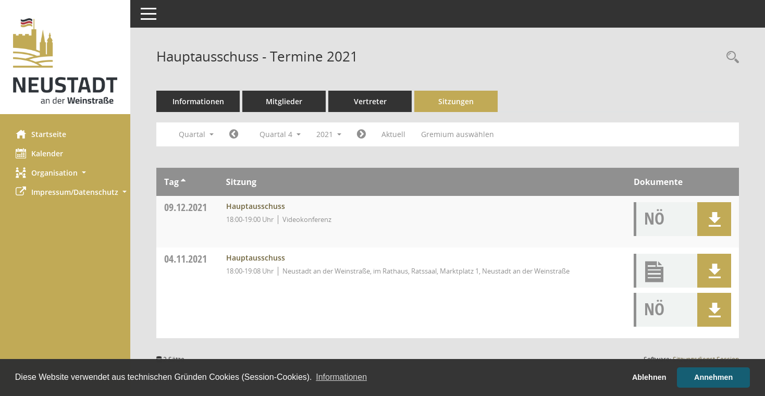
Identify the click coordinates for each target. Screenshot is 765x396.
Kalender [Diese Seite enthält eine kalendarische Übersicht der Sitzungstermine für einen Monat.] (39, 153)
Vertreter (370, 101)
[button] (65, 172)
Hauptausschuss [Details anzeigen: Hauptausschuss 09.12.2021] (255, 206)
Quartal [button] (196, 134)
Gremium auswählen (457, 134)
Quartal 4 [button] (280, 134)
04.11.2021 (185, 259)
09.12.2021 (185, 207)
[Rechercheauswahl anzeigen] (730, 57)
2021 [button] (328, 134)
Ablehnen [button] (649, 377)
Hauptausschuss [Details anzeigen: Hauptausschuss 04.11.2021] (255, 258)
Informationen (198, 101)
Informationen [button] (341, 377)
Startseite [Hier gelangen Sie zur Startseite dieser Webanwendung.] (41, 134)
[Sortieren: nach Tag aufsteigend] (183, 182)
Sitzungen (456, 101)
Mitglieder (284, 101)
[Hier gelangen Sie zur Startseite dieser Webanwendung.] (65, 61)
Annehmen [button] (713, 377)
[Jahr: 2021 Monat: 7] (233, 134)
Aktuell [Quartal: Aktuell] (393, 134)
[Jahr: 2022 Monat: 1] (361, 134)
